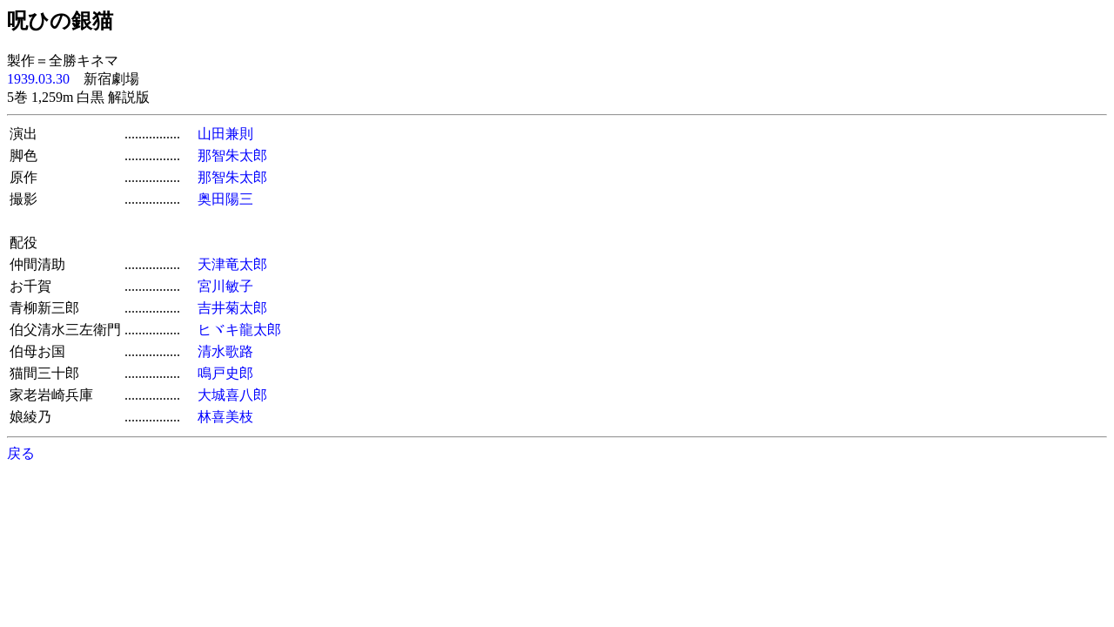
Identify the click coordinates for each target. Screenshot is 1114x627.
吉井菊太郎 (232, 307)
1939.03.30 (38, 78)
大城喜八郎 (232, 395)
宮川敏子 (225, 286)
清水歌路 (225, 351)
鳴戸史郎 (225, 373)
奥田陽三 (225, 199)
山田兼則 (225, 133)
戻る (21, 453)
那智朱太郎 (232, 155)
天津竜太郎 (232, 264)
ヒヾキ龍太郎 (239, 329)
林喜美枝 (225, 416)
